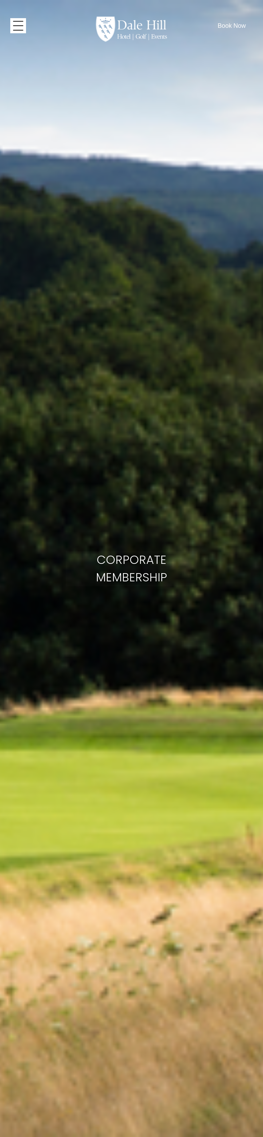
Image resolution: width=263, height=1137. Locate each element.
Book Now (232, 25)
